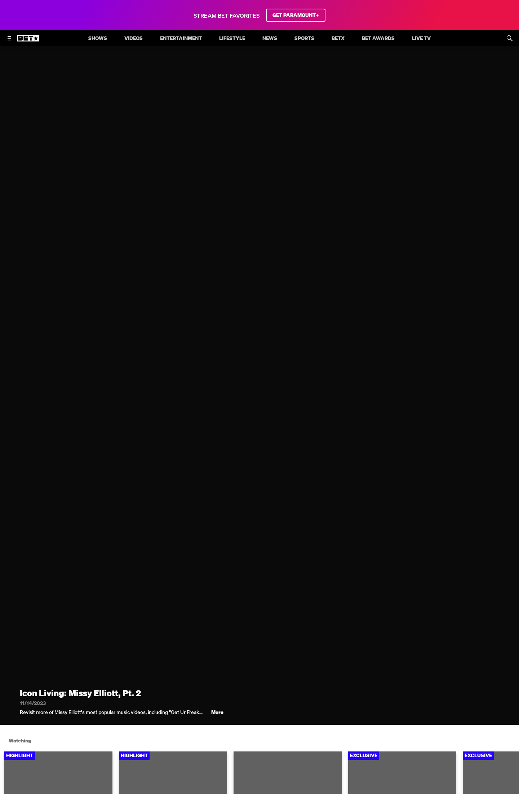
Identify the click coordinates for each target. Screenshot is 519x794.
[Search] (510, 38)
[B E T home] (28, 41)
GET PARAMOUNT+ (295, 15)
